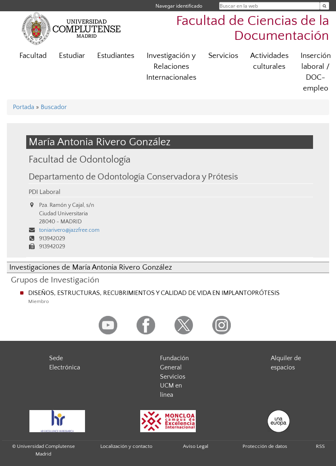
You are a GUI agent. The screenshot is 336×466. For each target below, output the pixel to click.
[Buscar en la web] (324, 6)
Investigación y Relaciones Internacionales (171, 67)
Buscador (54, 107)
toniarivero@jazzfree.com (69, 230)
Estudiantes (115, 56)
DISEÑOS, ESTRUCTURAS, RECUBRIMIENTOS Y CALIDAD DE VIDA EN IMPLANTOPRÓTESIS (154, 293)
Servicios (223, 56)
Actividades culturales (269, 61)
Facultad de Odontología (80, 159)
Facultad (33, 56)
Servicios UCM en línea (172, 386)
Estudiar (72, 56)
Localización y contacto (126, 446)
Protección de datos (265, 446)
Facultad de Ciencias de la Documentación (252, 28)
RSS (320, 446)
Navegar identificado (179, 5)
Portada (23, 107)
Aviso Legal (195, 446)
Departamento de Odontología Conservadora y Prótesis (133, 177)
